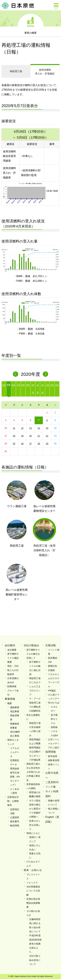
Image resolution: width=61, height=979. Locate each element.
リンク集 (50, 786)
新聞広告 (52, 666)
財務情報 (11, 686)
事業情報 (30, 26)
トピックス (32, 882)
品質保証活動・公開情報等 (13, 801)
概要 (9, 703)
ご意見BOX (52, 782)
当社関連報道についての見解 (33, 890)
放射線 (54, 727)
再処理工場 (16, 71)
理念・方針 (13, 666)
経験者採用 (53, 760)
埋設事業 (14, 711)
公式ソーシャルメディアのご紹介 (53, 743)
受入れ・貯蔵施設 (45, 71)
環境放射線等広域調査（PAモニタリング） (15, 776)
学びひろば (53, 702)
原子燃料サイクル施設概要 (13, 658)
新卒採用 (52, 756)
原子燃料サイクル (54, 719)
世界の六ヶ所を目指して (35, 825)
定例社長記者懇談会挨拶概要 (33, 903)
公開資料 (14, 817)
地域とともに (33, 833)
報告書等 (14, 821)
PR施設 (52, 690)
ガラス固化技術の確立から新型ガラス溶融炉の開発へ (35, 808)
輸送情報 (14, 825)
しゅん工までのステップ (35, 690)
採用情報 (50, 751)
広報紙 (51, 670)
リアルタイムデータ (14, 752)
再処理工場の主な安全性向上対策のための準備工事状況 (33, 772)
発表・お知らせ (33, 870)
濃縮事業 (14, 707)
